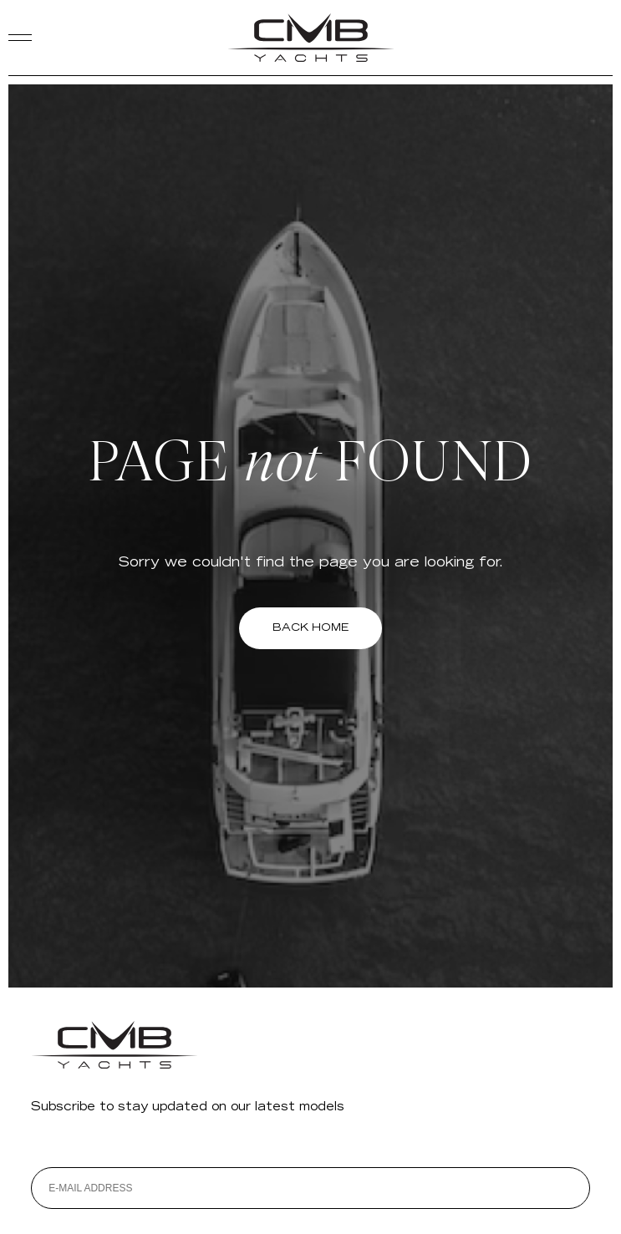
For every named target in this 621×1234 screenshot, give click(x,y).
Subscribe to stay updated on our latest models (187, 1107)
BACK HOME (310, 627)
